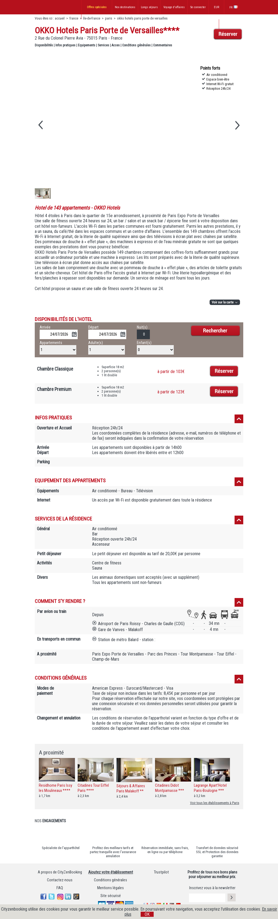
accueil (60, 18)
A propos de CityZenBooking (60, 872)
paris (108, 18)
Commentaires (162, 45)
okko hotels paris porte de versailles (142, 18)
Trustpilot (161, 872)
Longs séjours (149, 7)
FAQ (59, 888)
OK (147, 914)
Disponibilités (44, 45)
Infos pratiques (65, 45)
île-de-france (91, 18)
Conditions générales (136, 45)
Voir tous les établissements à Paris (214, 803)
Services (103, 45)
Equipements (86, 45)
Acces (116, 45)
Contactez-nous (59, 880)
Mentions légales (110, 888)
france (74, 18)
